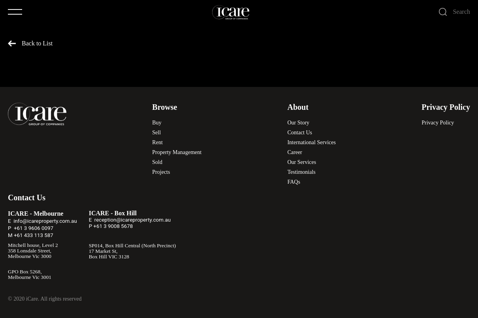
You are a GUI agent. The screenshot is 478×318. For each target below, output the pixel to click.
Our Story (298, 123)
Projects (161, 172)
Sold (157, 162)
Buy (156, 123)
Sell (156, 132)
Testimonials (301, 172)
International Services (311, 142)
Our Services (301, 162)
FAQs (293, 182)
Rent (157, 142)
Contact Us (299, 132)
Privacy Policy (438, 123)
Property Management (176, 152)
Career (294, 152)
